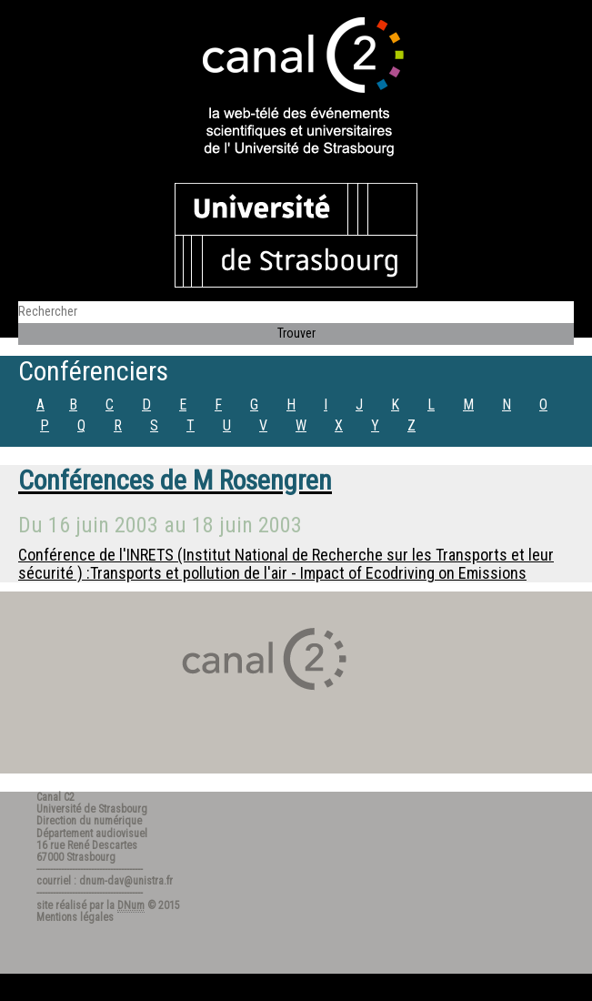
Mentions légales (75, 917)
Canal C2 (55, 797)
